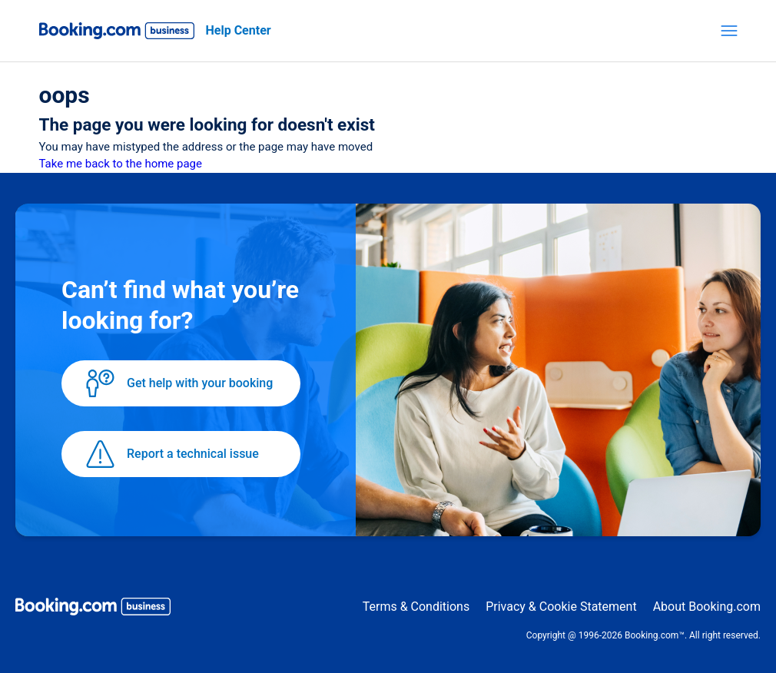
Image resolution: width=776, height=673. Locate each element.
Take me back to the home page (120, 164)
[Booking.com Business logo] (93, 609)
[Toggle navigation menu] (729, 30)
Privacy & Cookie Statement (561, 606)
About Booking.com (707, 606)
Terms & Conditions (416, 606)
